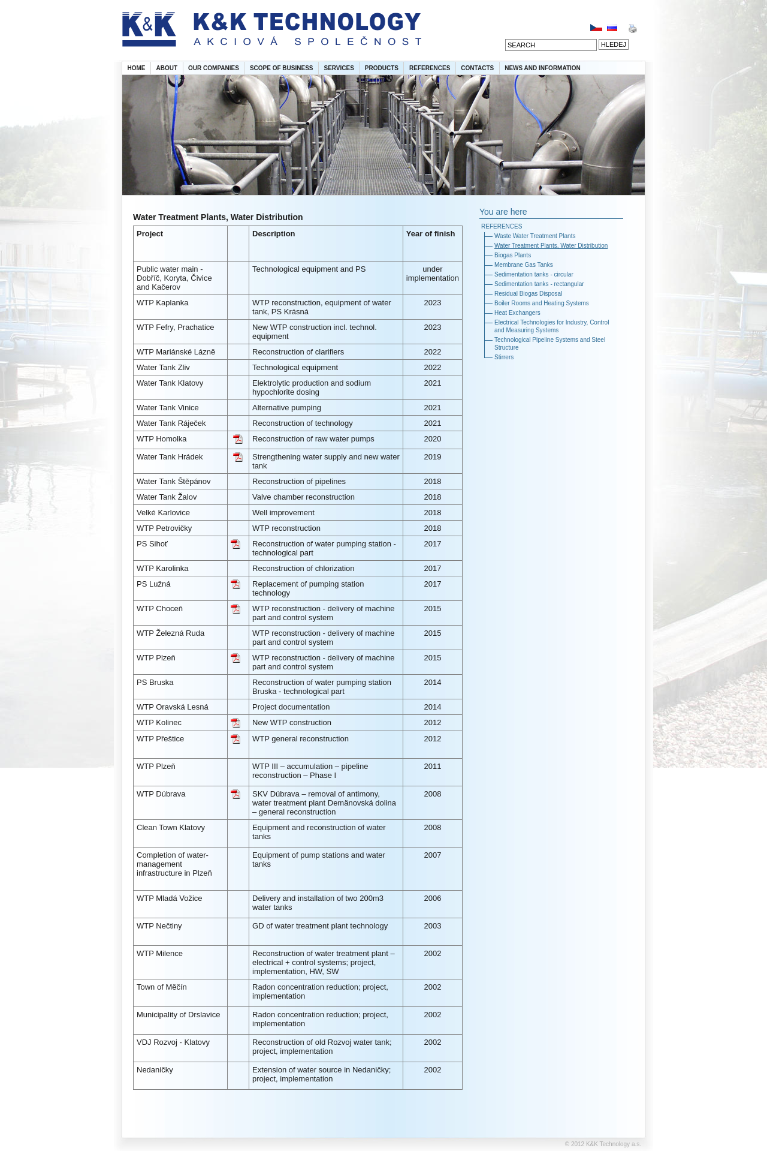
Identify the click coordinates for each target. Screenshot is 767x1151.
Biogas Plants (512, 255)
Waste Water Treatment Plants (534, 236)
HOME (137, 68)
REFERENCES (429, 68)
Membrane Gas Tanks (523, 265)
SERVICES (339, 68)
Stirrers (504, 357)
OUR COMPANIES (213, 68)
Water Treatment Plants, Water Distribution (551, 245)
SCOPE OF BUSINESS (281, 68)
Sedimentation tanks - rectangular (539, 284)
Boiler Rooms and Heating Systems (541, 303)
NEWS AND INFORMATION (543, 68)
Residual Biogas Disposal (528, 293)
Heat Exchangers (517, 312)
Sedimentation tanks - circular (533, 274)
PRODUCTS (381, 68)
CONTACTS (477, 68)
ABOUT (167, 68)
